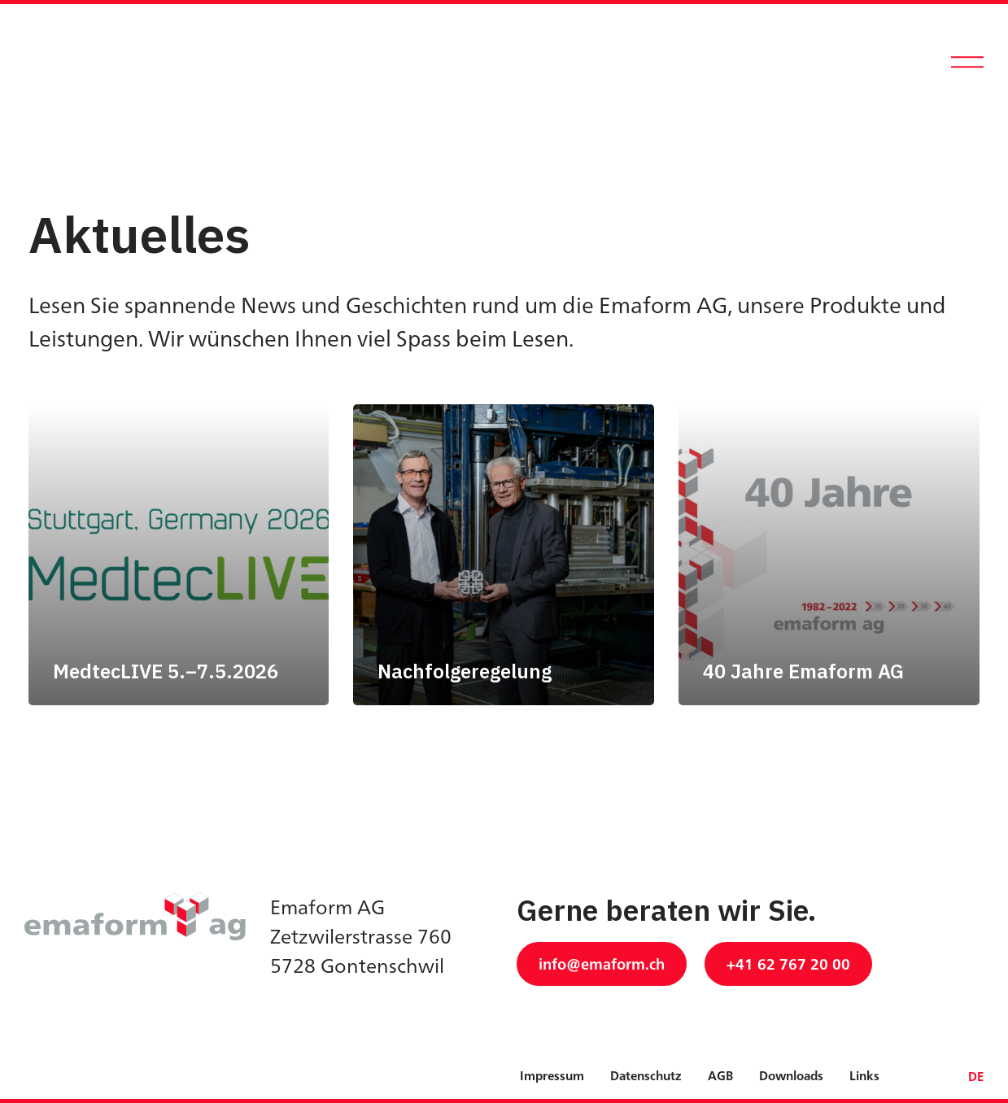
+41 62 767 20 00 (788, 964)
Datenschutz (646, 1075)
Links (864, 1075)
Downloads (791, 1075)
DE (976, 1077)
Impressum (552, 1075)
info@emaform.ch (602, 964)
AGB (720, 1075)
